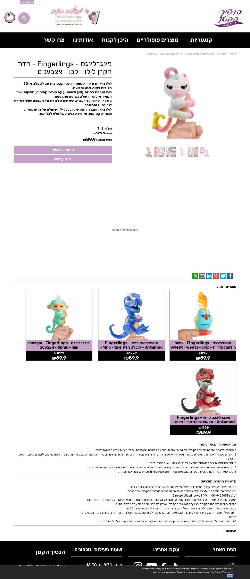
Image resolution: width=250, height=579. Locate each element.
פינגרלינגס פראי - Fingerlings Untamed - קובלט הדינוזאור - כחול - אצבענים (153, 337)
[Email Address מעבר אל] (172, 494)
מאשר (230, 576)
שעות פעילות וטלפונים (98, 464)
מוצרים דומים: (225, 286)
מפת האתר (224, 464)
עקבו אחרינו (166, 464)
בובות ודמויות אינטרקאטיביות (200, 54)
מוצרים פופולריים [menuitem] (158, 39)
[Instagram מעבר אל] (138, 482)
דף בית (233, 54)
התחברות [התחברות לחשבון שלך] (27, 2)
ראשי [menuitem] (232, 477)
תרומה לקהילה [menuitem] (223, 496)
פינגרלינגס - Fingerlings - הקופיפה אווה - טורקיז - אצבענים (96, 335)
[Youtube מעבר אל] (151, 482)
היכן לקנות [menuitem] (115, 39)
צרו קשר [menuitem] (54, 39)
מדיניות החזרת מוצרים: (218, 395)
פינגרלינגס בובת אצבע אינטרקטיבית (164, 54)
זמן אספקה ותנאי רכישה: (217, 358)
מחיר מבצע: (104, 140)
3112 (100, 128)
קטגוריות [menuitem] (199, 39)
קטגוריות (221, 54)
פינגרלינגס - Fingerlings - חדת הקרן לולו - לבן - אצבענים (65, 67)
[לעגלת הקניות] (10, 17)
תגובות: (230, 445)
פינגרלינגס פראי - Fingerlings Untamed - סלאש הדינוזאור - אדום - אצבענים (39, 337)
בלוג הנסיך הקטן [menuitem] (221, 508)
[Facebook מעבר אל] (163, 482)
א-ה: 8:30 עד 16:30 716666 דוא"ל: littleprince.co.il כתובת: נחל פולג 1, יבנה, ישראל (97, 497)
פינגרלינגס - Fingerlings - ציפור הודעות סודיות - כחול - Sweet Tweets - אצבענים (210, 335)
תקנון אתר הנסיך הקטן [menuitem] (216, 502)
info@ (78, 493)
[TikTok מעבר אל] (173, 482)
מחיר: (103, 133)
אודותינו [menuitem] (83, 39)
